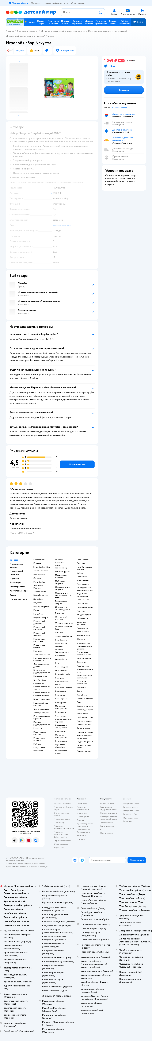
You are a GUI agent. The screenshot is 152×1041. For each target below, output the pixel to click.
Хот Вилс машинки (41, 655)
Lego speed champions (60, 746)
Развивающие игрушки (39, 733)
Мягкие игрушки (84, 721)
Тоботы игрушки (40, 571)
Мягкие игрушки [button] (18, 599)
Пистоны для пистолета (39, 640)
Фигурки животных (64, 623)
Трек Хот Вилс (39, 680)
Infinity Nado (39, 574)
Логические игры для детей (84, 647)
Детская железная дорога (41, 665)
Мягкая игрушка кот (85, 732)
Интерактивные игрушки (62, 588)
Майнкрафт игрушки (60, 582)
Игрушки (37, 728)
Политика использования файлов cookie (61, 834)
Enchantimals (39, 559)
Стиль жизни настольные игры (84, 653)
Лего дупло (60, 695)
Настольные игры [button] (19, 590)
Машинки (37, 651)
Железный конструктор (61, 736)
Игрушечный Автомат (39, 634)
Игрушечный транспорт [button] (16, 573)
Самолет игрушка (41, 695)
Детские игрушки (26, 31)
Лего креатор (61, 741)
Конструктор (61, 670)
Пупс (79, 702)
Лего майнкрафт (62, 674)
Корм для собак (130, 814)
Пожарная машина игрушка (41, 717)
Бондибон (38, 614)
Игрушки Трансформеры (62, 650)
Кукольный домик (85, 698)
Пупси (36, 610)
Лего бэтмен (61, 640)
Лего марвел (60, 699)
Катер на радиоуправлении (41, 723)
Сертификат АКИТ (62, 840)
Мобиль (37, 744)
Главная (10, 31)
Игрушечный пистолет (39, 628)
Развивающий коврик (61, 602)
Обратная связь (61, 844)
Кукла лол (81, 687)
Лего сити (59, 678)
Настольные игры (85, 607)
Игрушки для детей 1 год (63, 627)
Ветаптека (127, 821)
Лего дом (81, 563)
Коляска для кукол (85, 710)
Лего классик (83, 600)
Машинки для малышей (61, 576)
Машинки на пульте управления (42, 659)
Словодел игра (83, 643)
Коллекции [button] (15, 582)
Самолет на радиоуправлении (41, 684)
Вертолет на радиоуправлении (41, 671)
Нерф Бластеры (40, 617)
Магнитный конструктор (61, 707)
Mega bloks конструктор (82, 595)
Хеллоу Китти (61, 659)
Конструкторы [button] (17, 586)
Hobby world (82, 618)
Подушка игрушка (85, 742)
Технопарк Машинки (38, 586)
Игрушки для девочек (39, 739)
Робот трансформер (61, 566)
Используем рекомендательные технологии (26, 863)
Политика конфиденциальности (64, 827)
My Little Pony (39, 582)
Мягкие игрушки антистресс (84, 736)
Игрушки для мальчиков (39, 748)
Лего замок (82, 577)
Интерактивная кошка (84, 746)
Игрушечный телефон (61, 618)
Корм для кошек (130, 807)
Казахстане (32, 866)
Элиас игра (81, 662)
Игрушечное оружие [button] (16, 565)
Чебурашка (60, 656)
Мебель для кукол (85, 717)
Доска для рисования (81, 623)
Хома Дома (38, 599)
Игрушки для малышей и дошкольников (62, 31)
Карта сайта (59, 847)
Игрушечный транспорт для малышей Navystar (30, 35)
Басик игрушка (83, 728)
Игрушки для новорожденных (62, 608)
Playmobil (37, 603)
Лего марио (60, 712)
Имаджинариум (84, 614)
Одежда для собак (131, 818)
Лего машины (83, 584)
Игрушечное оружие (39, 646)
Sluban (80, 573)
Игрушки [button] (14, 578)
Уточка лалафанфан (63, 636)
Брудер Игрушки (41, 606)
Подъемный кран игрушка (41, 704)
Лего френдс (61, 702)
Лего (57, 663)
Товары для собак (131, 810)
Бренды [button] (14, 559)
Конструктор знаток (61, 751)
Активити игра (83, 635)
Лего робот (60, 731)
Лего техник (60, 691)
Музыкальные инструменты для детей (63, 595)
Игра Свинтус (83, 666)
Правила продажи (62, 819)
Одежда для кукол (85, 706)
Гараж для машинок (42, 699)
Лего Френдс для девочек (84, 568)
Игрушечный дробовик (39, 622)
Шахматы (81, 639)
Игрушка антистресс (60, 560)
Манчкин (81, 611)
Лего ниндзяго (61, 667)
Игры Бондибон (84, 658)
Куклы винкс (82, 713)
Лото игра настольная (82, 682)
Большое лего (83, 580)
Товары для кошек (131, 803)
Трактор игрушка (41, 709)
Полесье (37, 563)
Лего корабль (83, 559)
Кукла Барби (82, 695)
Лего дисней (82, 603)
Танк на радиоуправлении (41, 690)
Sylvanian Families (41, 567)
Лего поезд (60, 716)
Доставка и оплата (62, 803)
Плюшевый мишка (85, 724)
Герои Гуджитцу (40, 595)
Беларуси (43, 866)
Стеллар (37, 578)
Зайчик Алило (39, 591)
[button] (138, 22)
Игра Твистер (83, 632)
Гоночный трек (40, 676)
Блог (102, 829)
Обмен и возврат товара (61, 814)
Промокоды (59, 822)
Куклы (79, 691)
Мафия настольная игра (85, 670)
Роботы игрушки (62, 571)
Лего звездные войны (61, 682)
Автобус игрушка (41, 713)
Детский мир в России (16, 866)
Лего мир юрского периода (63, 720)
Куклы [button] (13, 594)
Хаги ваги (59, 632)
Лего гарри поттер (63, 687)
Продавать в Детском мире (63, 808)
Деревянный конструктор (61, 726)
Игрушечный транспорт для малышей (107, 31)
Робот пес (59, 613)
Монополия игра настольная (84, 676)
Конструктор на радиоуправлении (85, 589)
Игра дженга (82, 628)
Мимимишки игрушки (61, 644)
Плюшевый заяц (84, 751)
